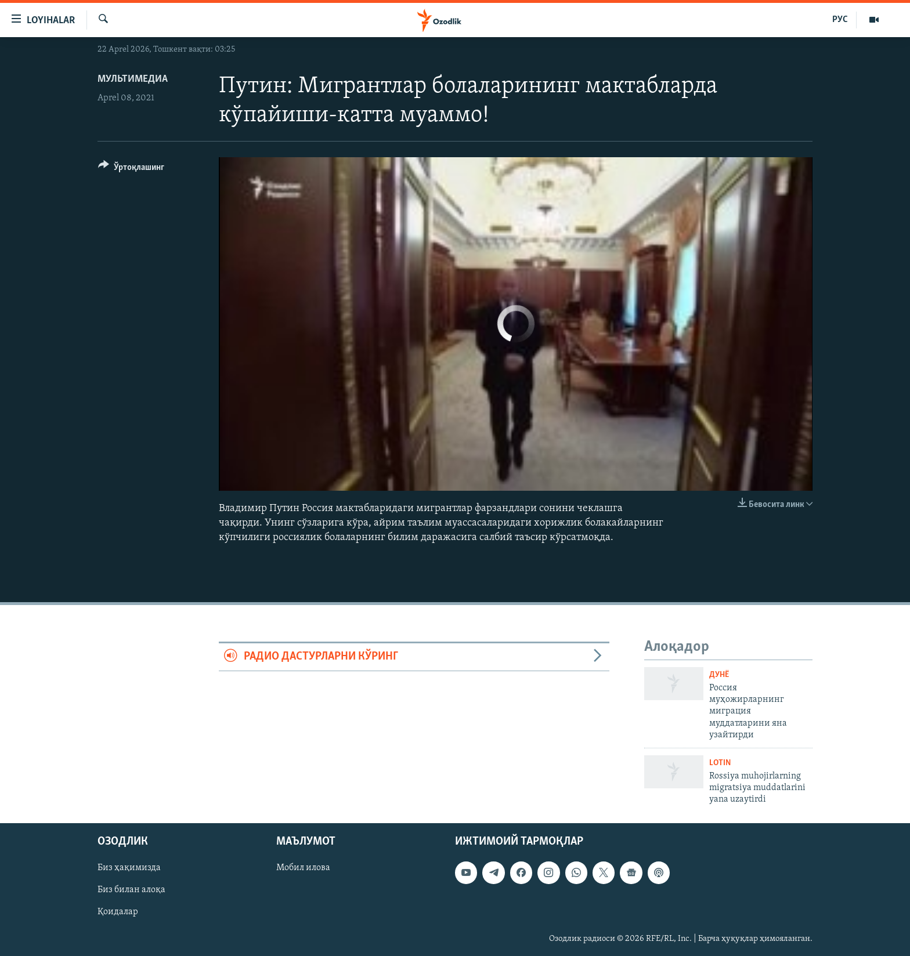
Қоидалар (118, 912)
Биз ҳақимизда (129, 867)
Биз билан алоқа (131, 890)
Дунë (719, 675)
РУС (840, 19)
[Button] (131, 169)
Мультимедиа (133, 79)
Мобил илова (303, 867)
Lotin (720, 763)
